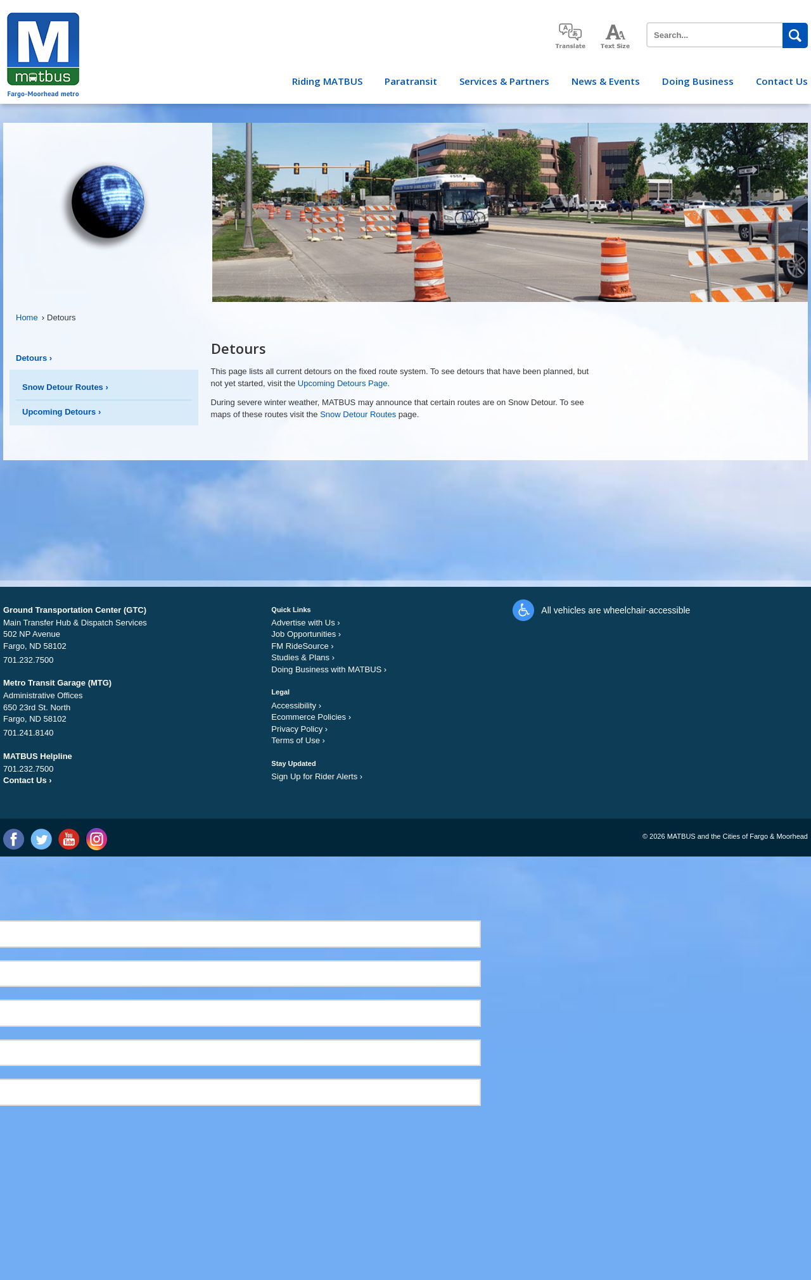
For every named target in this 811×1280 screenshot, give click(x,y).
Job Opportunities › (306, 634)
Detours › (34, 358)
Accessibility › (296, 705)
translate (570, 35)
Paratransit (411, 81)
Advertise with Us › (305, 622)
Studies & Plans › (303, 657)
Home (30, 317)
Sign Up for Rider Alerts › (316, 776)
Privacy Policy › (299, 729)
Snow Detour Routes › (65, 387)
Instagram (96, 839)
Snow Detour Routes (358, 414)
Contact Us (782, 81)
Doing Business (698, 81)
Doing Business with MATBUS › (328, 669)
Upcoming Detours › (61, 412)
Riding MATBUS (327, 81)
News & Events (606, 81)
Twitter (41, 839)
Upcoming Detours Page (343, 383)
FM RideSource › (302, 646)
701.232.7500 (28, 660)
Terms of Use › (298, 740)
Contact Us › (27, 780)
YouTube (68, 839)
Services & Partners (504, 81)
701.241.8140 (28, 732)
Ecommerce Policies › (311, 717)
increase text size (616, 36)
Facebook (13, 839)
